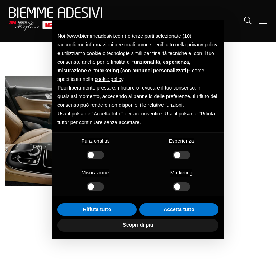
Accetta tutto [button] (179, 209)
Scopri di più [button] (138, 225)
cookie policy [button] (109, 79)
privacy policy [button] (202, 44)
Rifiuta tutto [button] (97, 209)
